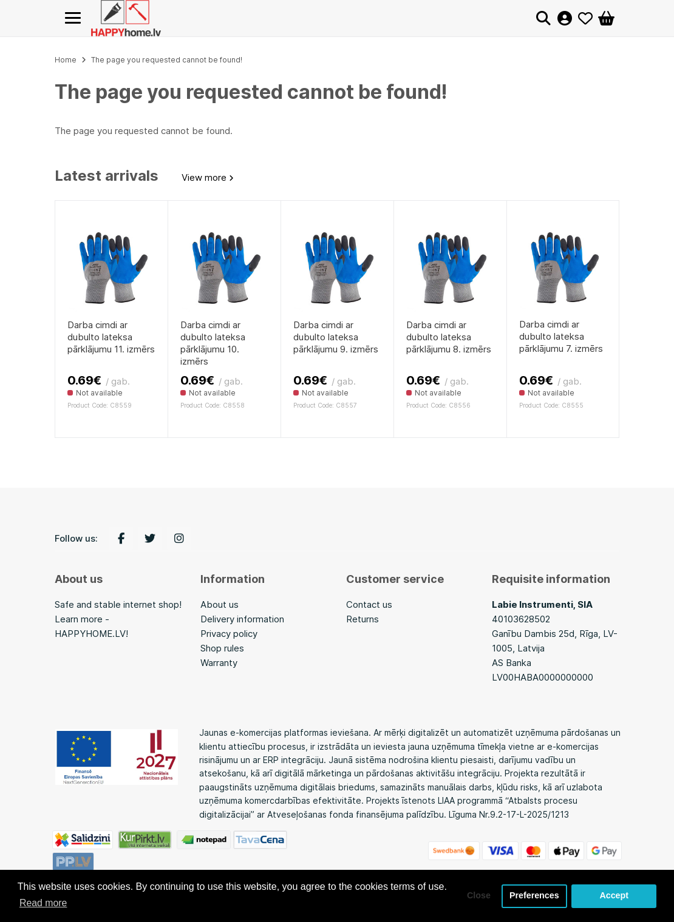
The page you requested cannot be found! (166, 59)
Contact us (369, 604)
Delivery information (242, 619)
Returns (362, 619)
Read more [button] (43, 903)
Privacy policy (228, 633)
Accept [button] (613, 896)
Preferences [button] (534, 896)
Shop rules (222, 648)
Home (66, 59)
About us (219, 604)
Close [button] (477, 896)
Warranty (218, 662)
